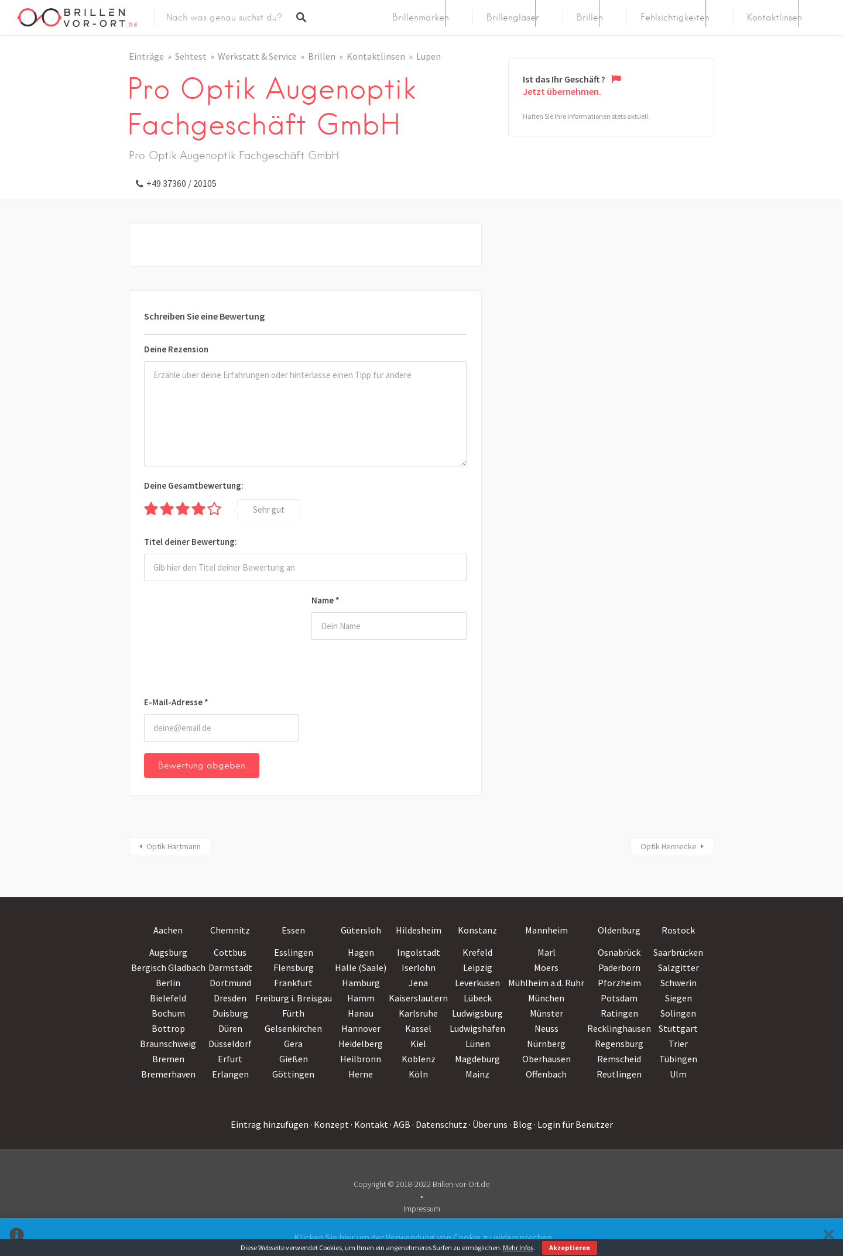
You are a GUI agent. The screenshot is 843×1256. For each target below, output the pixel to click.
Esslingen (293, 952)
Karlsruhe (418, 1013)
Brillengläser (512, 17)
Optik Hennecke (668, 846)
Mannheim (546, 930)
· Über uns (488, 1124)
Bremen (168, 1059)
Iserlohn (419, 967)
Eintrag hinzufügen (270, 1124)
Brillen (590, 17)
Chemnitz (230, 930)
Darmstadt (230, 967)
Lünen (477, 1043)
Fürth (293, 1013)
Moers (546, 967)
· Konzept (329, 1124)
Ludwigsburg (477, 1013)
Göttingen (293, 1074)
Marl (546, 952)
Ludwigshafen (477, 1028)
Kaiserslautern (418, 998)
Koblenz (419, 1059)
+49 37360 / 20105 (181, 183)
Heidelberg (360, 1043)
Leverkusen (477, 983)
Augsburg (168, 952)
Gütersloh (361, 930)
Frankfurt (293, 983)
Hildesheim (418, 930)
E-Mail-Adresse (176, 702)
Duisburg (230, 1013)
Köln (418, 1074)
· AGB (400, 1124)
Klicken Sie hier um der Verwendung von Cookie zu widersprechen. (424, 1237)
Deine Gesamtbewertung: (194, 485)
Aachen (168, 930)
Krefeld (477, 952)
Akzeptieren (569, 1247)
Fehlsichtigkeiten (675, 17)
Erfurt (230, 1059)
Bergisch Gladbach (168, 967)
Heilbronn (360, 1059)
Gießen (293, 1059)
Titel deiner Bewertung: (190, 541)
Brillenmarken (420, 17)
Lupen (428, 56)
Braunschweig (168, 1043)
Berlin (168, 983)
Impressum (421, 1208)
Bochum (168, 1013)
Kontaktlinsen (774, 17)
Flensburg (293, 967)
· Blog (520, 1124)
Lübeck (478, 998)
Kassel (418, 1028)
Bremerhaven (168, 1074)
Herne (360, 1074)
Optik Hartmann (173, 846)
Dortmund (230, 983)
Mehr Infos (518, 1247)
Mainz (477, 1074)
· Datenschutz (439, 1124)
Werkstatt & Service (257, 56)
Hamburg (361, 983)
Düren (230, 1028)
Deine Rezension (176, 349)
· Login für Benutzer (573, 1124)
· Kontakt (369, 1124)
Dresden (230, 998)
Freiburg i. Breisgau (293, 998)
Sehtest (191, 56)
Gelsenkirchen (293, 1028)
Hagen (361, 952)
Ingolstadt (418, 952)
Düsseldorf (230, 1043)
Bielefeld (168, 998)
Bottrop (168, 1028)
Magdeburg (477, 1059)
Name (325, 600)
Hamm (361, 998)
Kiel (418, 1043)
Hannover (361, 1028)
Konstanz (477, 930)
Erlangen (230, 1074)
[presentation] (192, 641)
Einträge (146, 56)
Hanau (360, 1013)
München (546, 998)
